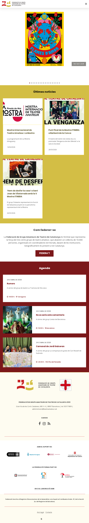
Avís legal (40, 512)
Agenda (44, 268)
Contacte (48, 512)
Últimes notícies (44, 92)
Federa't (44, 253)
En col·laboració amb (44, 489)
